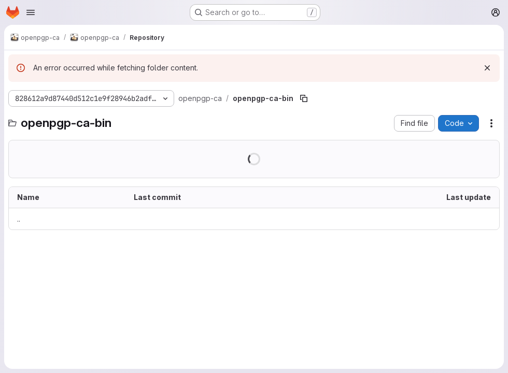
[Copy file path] (303, 98)
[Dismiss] (487, 68)
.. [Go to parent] (18, 218)
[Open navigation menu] (30, 12)
